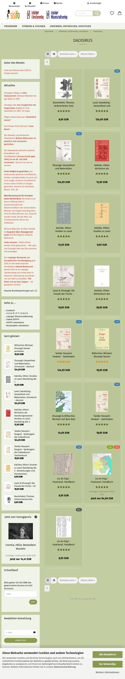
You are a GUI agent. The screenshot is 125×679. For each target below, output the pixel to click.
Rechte (58, 3)
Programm (10, 26)
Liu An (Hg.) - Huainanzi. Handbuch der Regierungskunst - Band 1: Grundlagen (101, 480)
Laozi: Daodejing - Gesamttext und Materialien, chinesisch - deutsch (102, 104)
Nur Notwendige (107, 664)
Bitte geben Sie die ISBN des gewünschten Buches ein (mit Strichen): (18, 585)
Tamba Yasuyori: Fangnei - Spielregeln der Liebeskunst (64, 354)
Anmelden (20, 640)
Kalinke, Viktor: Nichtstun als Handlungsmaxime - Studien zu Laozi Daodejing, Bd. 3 (101, 166)
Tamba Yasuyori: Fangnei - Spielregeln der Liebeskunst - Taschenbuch (102, 417)
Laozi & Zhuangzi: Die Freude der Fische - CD (64, 292)
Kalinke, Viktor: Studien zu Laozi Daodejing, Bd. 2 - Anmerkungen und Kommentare (102, 229)
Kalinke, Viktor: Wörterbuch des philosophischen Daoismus (102, 292)
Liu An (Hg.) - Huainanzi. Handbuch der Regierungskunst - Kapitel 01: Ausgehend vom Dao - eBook (63, 480)
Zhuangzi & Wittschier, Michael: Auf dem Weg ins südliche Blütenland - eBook (63, 417)
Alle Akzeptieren (107, 654)
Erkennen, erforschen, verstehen (70, 26)
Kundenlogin (94, 3)
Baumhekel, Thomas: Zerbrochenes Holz (63, 104)
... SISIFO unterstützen (14, 322)
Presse (44, 3)
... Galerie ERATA (11, 319)
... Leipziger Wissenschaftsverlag (18, 316)
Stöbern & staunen (33, 26)
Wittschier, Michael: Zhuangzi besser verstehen (102, 354)
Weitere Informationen (107, 672)
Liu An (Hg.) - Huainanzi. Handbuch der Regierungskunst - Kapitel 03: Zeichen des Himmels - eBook (63, 543)
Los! (33, 602)
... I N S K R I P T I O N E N (16, 313)
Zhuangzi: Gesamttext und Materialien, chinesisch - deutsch (64, 166)
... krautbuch (9, 310)
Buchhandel (30, 4)
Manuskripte (14, 4)
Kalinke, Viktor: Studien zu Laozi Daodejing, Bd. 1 (63, 229)
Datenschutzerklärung (65, 667)
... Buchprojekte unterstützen (16, 325)
